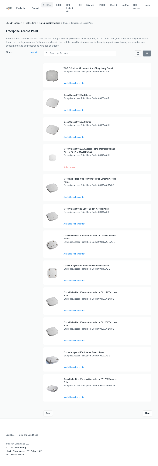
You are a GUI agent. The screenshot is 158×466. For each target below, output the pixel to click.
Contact (35, 8)
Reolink (113, 5)
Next (147, 413)
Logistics (10, 435)
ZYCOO (102, 5)
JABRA (125, 5)
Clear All (33, 52)
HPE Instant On (69, 8)
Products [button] (20, 8)
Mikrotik (90, 5)
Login (147, 5)
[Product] (80, 53)
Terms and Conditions (27, 435)
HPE (80, 5)
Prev (48, 413)
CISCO (59, 5)
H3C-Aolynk (136, 6)
